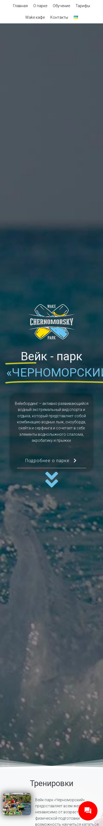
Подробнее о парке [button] (51, 463)
